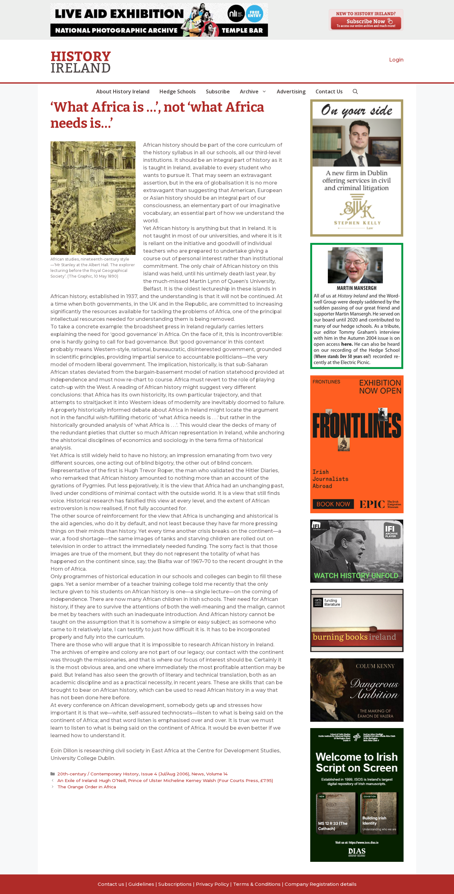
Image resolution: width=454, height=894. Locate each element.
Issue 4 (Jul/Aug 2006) (165, 773)
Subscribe (218, 91)
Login (396, 60)
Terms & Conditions (257, 884)
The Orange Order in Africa (86, 786)
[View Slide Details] (159, 20)
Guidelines (141, 884)
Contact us (111, 884)
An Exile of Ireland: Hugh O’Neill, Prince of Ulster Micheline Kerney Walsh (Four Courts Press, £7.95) (165, 780)
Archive (256, 91)
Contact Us (329, 91)
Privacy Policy (212, 884)
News (197, 773)
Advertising (291, 91)
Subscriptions (175, 884)
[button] (355, 91)
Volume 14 (217, 773)
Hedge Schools (178, 91)
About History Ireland (122, 91)
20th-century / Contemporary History (98, 773)
